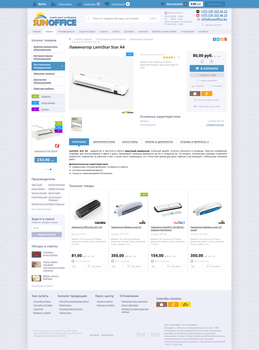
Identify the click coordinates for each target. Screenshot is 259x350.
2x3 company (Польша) (55, 198)
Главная (37, 31)
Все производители (41, 209)
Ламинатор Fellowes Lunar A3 (126, 227)
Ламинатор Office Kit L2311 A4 (87, 227)
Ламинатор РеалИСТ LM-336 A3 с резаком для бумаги (167, 228)
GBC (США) (37, 184)
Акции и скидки (87, 31)
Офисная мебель (48, 88)
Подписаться (47, 234)
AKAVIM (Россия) (40, 203)
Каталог (49, 31)
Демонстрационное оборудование (48, 48)
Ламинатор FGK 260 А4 (48, 151)
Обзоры (104, 31)
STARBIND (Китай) (215, 124)
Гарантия (143, 31)
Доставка (129, 31)
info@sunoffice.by (214, 19)
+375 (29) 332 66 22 (214, 11)
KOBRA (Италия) (56, 188)
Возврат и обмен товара (164, 31)
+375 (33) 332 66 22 (214, 15)
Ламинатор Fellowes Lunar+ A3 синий (206, 228)
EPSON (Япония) (56, 184)
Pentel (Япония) (39, 197)
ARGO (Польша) (56, 203)
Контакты (203, 31)
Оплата (116, 31)
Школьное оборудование (48, 81)
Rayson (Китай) (39, 192)
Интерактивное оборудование (48, 57)
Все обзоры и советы (42, 285)
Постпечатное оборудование (48, 66)
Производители (66, 31)
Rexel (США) (54, 192)
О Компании (187, 31)
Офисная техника (48, 73)
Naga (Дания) (38, 188)
